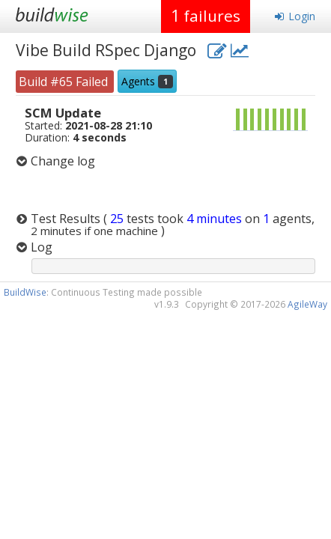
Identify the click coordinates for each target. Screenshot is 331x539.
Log (41, 247)
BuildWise (25, 292)
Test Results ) (173, 225)
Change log (63, 161)
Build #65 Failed (65, 81)
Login (294, 16)
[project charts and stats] (240, 50)
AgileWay (307, 304)
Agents (147, 81)
